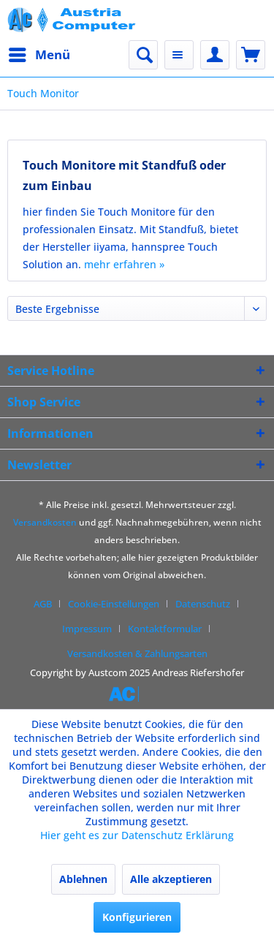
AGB (43, 603)
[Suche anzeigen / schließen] (143, 54)
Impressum (87, 628)
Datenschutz (202, 603)
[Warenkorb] (250, 54)
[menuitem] (38, 54)
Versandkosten (45, 522)
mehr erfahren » (124, 264)
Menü (39, 53)
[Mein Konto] (214, 54)
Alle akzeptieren (171, 879)
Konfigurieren (137, 917)
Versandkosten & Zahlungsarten (137, 653)
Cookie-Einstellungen (113, 603)
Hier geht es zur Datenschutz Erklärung (137, 835)
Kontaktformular (165, 628)
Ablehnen (83, 879)
